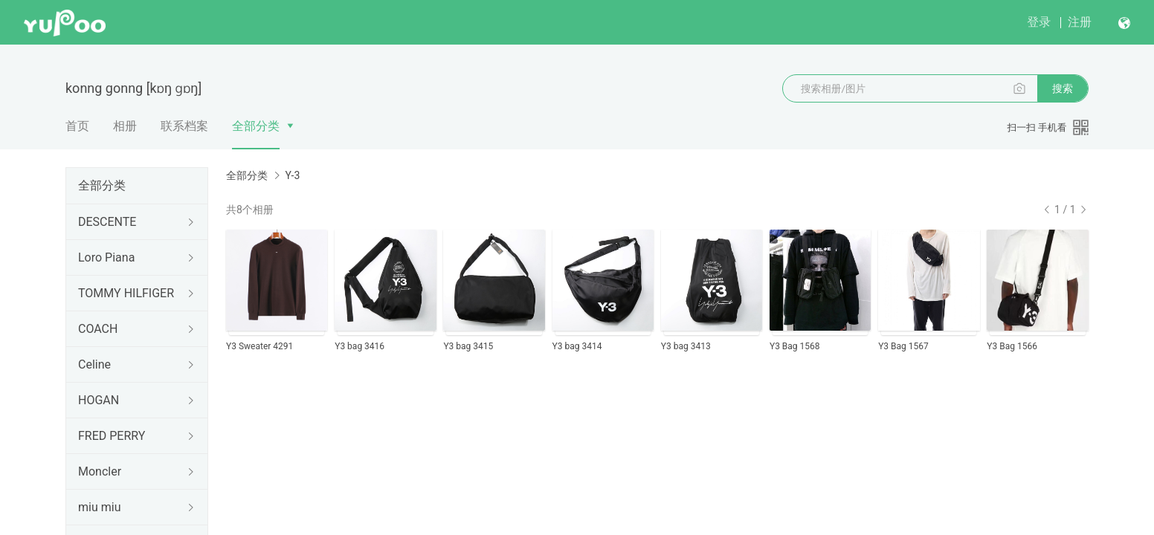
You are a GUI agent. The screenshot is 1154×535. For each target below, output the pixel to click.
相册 (125, 126)
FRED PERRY (111, 436)
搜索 (1062, 88)
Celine (94, 364)
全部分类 (256, 126)
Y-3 (292, 175)
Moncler (99, 471)
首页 (77, 126)
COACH (97, 329)
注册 (1080, 22)
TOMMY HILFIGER (126, 293)
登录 (1039, 22)
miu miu (99, 507)
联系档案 (184, 126)
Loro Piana (106, 257)
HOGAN (98, 400)
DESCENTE (107, 222)
